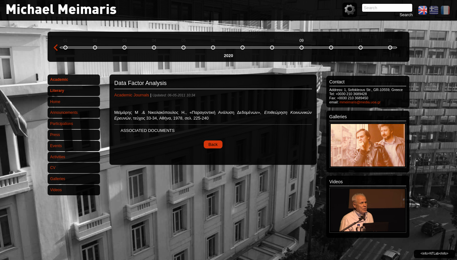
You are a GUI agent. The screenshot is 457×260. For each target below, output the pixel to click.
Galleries (57, 179)
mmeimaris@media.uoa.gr (360, 102)
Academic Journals (131, 95)
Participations (61, 123)
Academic (59, 79)
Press (55, 135)
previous (55, 47)
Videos (56, 190)
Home (55, 102)
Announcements (64, 112)
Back (213, 144)
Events (56, 146)
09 (301, 40)
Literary (57, 90)
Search (406, 14)
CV (53, 168)
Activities (57, 157)
